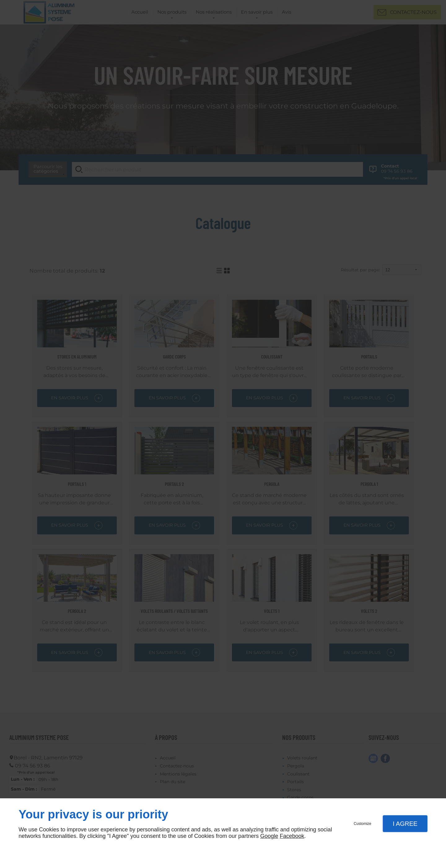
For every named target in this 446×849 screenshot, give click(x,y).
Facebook (292, 836)
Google (269, 836)
